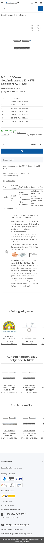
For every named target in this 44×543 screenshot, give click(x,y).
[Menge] (17, 144)
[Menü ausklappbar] (2, 1)
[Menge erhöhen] (40, 144)
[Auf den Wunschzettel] (38, 28)
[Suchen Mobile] (19, 8)
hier (28, 286)
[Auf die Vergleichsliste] (32, 28)
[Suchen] (40, 8)
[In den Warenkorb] (3, 22)
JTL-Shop (26, 542)
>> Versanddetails (7, 501)
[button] (32, 2)
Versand (29, 534)
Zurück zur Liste (8, 15)
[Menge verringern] (3, 144)
